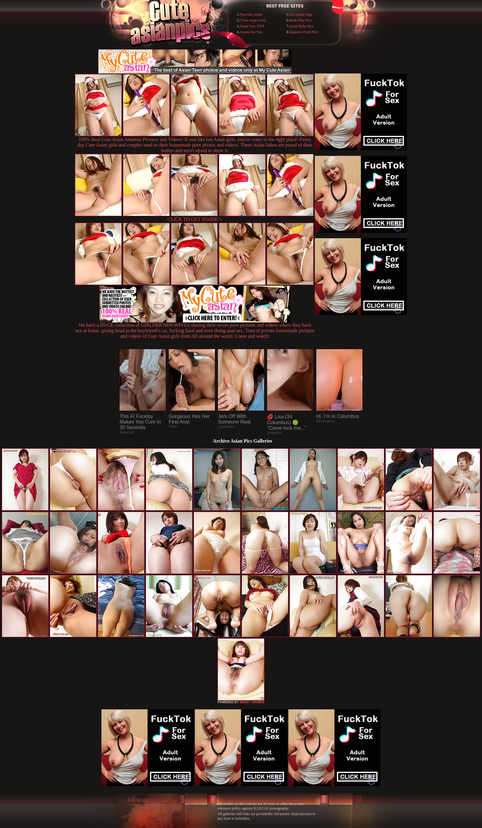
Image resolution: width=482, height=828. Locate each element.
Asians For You (250, 32)
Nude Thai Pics (300, 20)
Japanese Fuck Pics (303, 32)
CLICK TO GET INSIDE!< (195, 219)
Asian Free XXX (251, 26)
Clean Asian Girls (252, 20)
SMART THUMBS (251, 702)
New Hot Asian (250, 14)
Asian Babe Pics (301, 26)
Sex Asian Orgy (301, 14)
